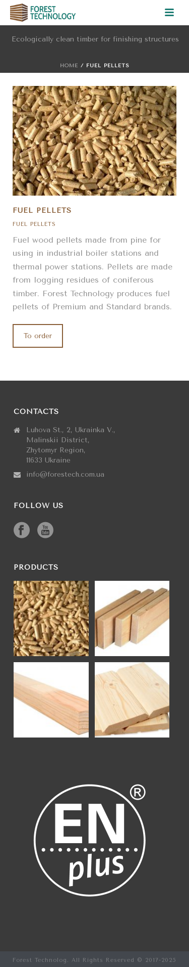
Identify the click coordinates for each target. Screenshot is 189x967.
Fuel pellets (34, 224)
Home (69, 66)
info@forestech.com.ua (65, 474)
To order (38, 336)
